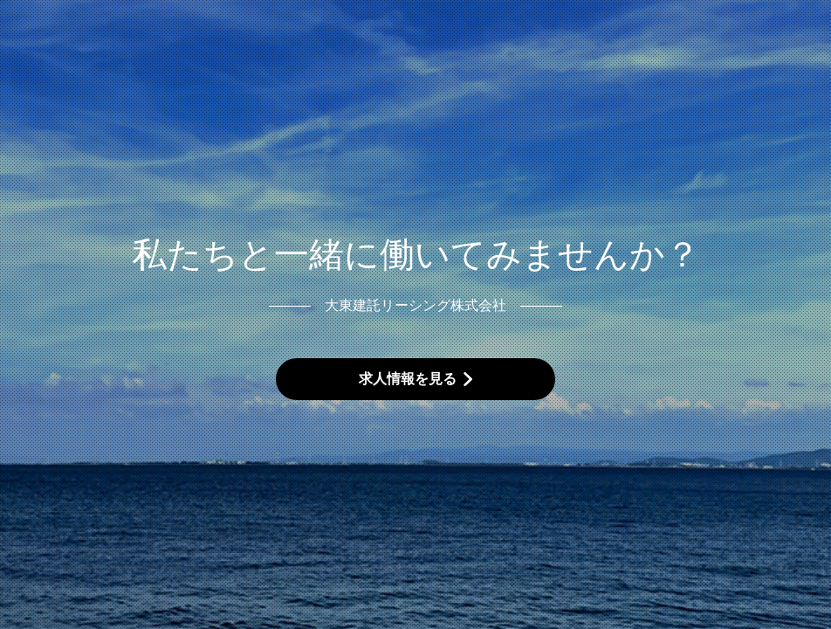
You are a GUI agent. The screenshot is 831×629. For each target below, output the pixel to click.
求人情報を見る (408, 378)
